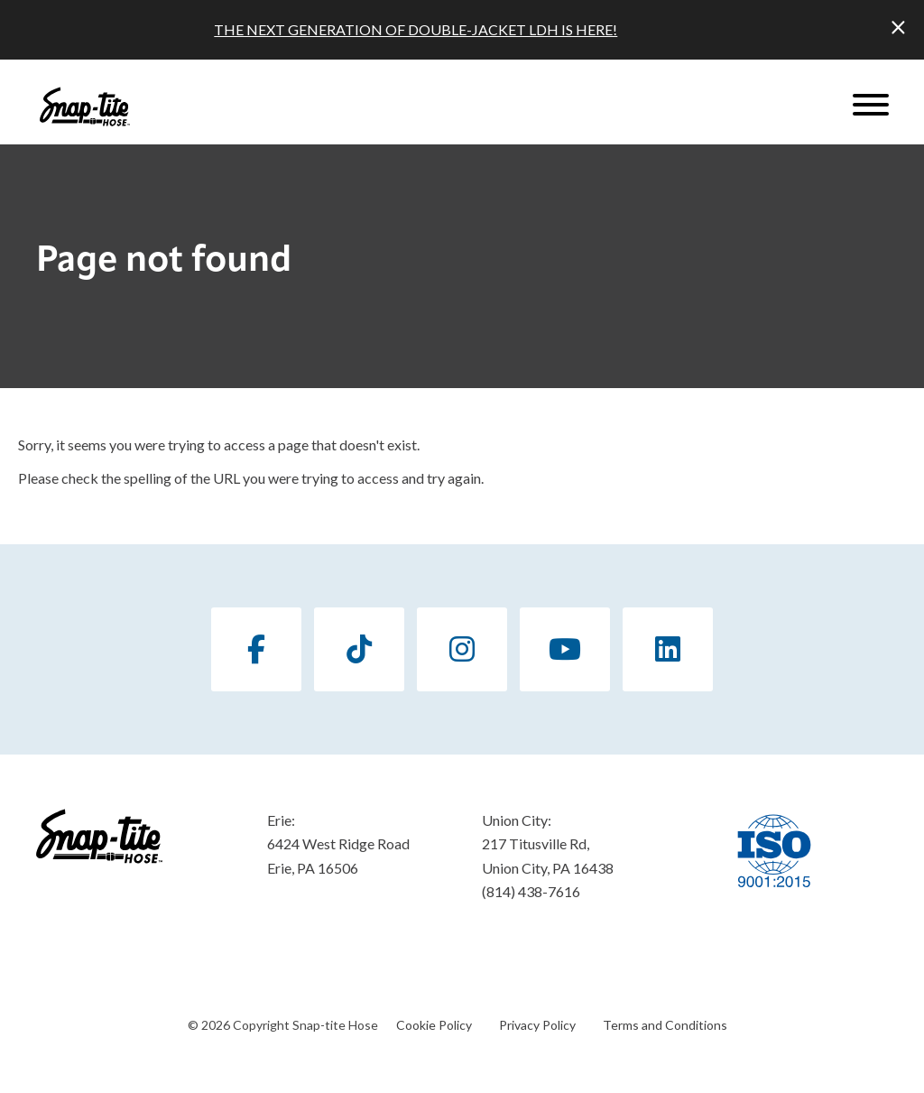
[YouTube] (565, 649)
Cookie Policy (434, 1025)
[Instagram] (462, 649)
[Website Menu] (870, 106)
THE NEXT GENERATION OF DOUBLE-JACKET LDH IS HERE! (415, 29)
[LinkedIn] (668, 649)
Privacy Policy (537, 1025)
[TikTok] (359, 649)
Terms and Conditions (665, 1025)
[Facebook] (256, 649)
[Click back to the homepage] (85, 106)
